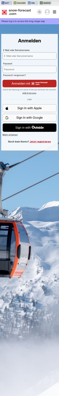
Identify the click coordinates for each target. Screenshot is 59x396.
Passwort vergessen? (14, 75)
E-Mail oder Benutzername (16, 50)
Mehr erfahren (10, 134)
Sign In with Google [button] (24, 118)
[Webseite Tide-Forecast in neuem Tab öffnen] (32, 3)
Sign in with (29, 127)
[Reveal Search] (39, 12)
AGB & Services (29, 93)
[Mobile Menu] (54, 12)
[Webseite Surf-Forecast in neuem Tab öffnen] (6, 3)
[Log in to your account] (47, 12)
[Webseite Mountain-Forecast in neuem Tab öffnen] (19, 3)
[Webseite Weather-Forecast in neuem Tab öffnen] (45, 3)
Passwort (7, 63)
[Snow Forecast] (16, 12)
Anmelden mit (29, 83)
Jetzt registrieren (40, 141)
